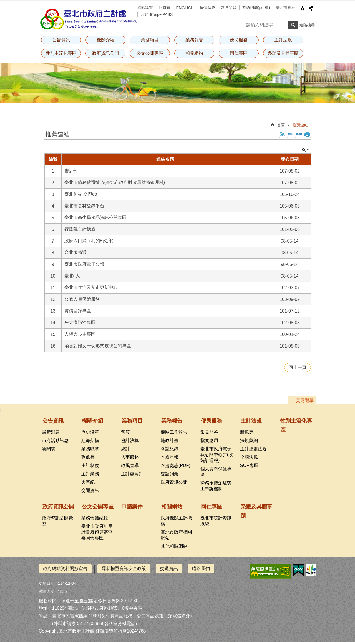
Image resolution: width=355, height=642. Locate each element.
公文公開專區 (150, 53)
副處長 (88, 457)
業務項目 (150, 40)
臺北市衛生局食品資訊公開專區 (95, 217)
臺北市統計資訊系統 (215, 521)
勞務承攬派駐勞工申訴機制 (215, 486)
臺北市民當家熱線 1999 (75, 613)
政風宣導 (130, 465)
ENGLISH (185, 8)
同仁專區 (239, 53)
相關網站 (194, 53)
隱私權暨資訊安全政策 (124, 568)
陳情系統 (207, 7)
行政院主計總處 (79, 229)
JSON (298, 134)
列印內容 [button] (307, 134)
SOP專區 (249, 465)
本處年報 (169, 457)
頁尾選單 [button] (305, 400)
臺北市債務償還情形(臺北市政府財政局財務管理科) (114, 182)
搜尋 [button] (293, 25)
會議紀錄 (169, 448)
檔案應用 (209, 440)
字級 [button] (302, 8)
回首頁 (164, 7)
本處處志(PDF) (175, 465)
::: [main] (46, 120)
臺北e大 (72, 275)
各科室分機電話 (119, 620)
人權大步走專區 (79, 334)
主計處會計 (132, 473)
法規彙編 (249, 440)
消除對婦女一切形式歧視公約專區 (97, 345)
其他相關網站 (174, 546)
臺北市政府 (285, 7)
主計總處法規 (253, 448)
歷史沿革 (90, 432)
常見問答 (228, 7)
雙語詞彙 (169, 473)
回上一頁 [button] (297, 367)
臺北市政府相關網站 (176, 535)
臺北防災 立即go (80, 194)
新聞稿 (48, 448)
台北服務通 (75, 252)
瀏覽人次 (46, 589)
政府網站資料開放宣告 (65, 568)
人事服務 (130, 457)
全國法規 (249, 457)
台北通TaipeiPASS (156, 14)
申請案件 (132, 506)
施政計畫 (169, 440)
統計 (125, 448)
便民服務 (239, 40)
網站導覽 (145, 7)
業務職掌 (90, 448)
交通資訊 (90, 490)
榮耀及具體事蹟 (283, 53)
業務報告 (194, 40)
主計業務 (90, 473)
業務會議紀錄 (94, 518)
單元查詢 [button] (305, 150)
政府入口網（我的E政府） (90, 240)
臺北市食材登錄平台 (84, 205)
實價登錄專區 (77, 310)
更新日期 (46, 581)
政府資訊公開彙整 (57, 521)
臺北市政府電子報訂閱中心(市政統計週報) (216, 454)
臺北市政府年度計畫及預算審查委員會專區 (96, 532)
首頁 (281, 125)
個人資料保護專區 (215, 471)
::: (40, 3)
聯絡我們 (201, 568)
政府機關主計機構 (176, 521)
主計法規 (283, 40)
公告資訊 (61, 40)
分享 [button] (311, 8)
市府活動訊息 (55, 440)
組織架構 (90, 440)
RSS (282, 134)
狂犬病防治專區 (79, 322)
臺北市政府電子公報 (84, 264)
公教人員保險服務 (82, 299)
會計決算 (130, 440)
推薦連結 (300, 125)
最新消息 (51, 432)
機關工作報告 (174, 432)
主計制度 (90, 465)
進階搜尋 (307, 25)
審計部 (71, 170)
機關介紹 (105, 40)
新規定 (246, 432)
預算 (125, 432)
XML (290, 134)
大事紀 (88, 482)
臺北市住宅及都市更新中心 (91, 287)
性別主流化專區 (61, 53)
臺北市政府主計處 (88, 19)
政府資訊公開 (105, 53)
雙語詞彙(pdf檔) (256, 7)
